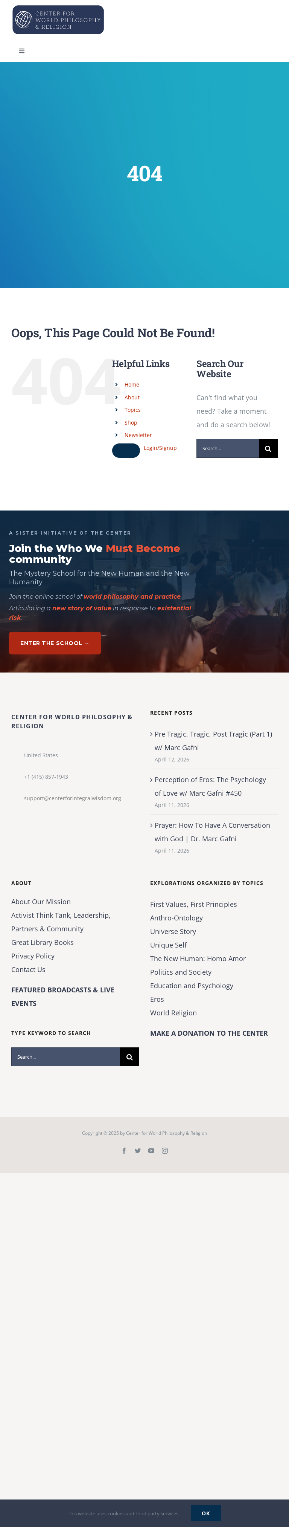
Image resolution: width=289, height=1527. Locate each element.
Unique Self (168, 944)
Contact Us (28, 969)
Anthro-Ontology (176, 917)
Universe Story (173, 931)
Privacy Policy (33, 955)
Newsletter (138, 435)
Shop (131, 422)
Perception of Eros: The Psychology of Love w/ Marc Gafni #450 (210, 786)
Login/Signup (160, 447)
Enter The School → (55, 643)
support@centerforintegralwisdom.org (72, 798)
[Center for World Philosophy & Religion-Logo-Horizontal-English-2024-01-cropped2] (58, 7)
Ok (206, 1513)
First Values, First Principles (193, 904)
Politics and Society (180, 972)
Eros (157, 999)
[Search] (268, 448)
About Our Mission (41, 901)
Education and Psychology (191, 985)
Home (132, 384)
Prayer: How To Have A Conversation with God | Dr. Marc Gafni (212, 832)
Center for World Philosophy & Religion (166, 1133)
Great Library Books (42, 942)
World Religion (173, 1012)
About (132, 397)
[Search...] (227, 448)
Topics (133, 409)
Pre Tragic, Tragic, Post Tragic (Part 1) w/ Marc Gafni (213, 740)
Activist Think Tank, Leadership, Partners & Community (61, 922)
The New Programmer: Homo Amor (198, 958)
